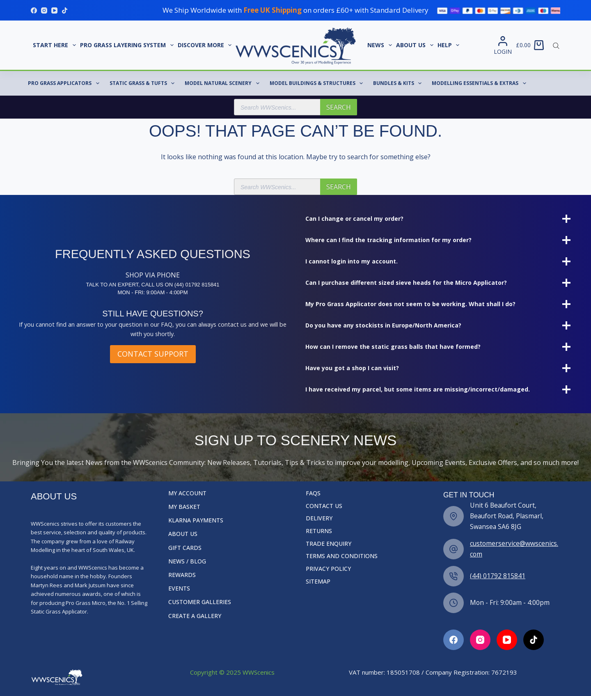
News (380, 45)
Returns (319, 531)
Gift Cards (185, 548)
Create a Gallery (194, 616)
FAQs (313, 493)
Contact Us (324, 506)
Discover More (206, 45)
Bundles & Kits (399, 83)
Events (179, 588)
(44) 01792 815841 (497, 575)
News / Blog (187, 561)
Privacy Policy (328, 568)
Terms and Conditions (342, 556)
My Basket (184, 507)
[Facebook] (34, 10)
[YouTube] (54, 10)
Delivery (319, 518)
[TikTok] (65, 10)
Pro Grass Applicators (65, 83)
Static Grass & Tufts (144, 83)
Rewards (182, 575)
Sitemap (318, 581)
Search (338, 107)
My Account (187, 493)
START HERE (55, 45)
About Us (415, 45)
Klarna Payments (195, 520)
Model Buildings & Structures (318, 83)
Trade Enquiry (328, 543)
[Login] (503, 45)
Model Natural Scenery (223, 83)
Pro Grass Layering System (128, 45)
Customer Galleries (199, 602)
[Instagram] (44, 10)
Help (450, 45)
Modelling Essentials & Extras (480, 83)
